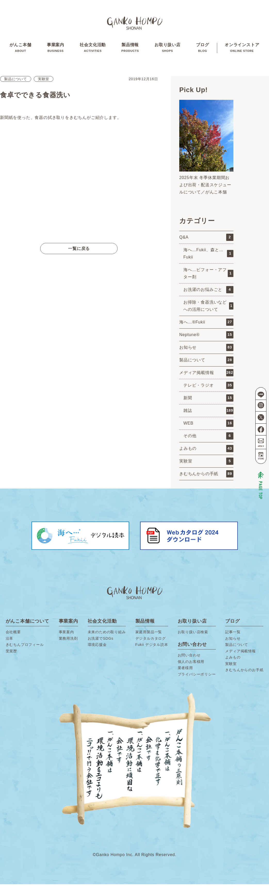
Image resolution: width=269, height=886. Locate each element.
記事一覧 (232, 634)
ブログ (202, 48)
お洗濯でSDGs (100, 640)
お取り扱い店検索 (193, 634)
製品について (15, 81)
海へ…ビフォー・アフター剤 (208, 275)
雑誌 (208, 412)
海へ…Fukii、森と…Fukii (208, 255)
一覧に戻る (79, 250)
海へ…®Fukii (206, 324)
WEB (208, 425)
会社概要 (13, 634)
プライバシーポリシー (197, 676)
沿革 (9, 640)
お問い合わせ (189, 657)
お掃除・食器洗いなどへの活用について (208, 307)
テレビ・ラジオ (208, 387)
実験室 (43, 81)
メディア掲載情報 (206, 374)
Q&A (206, 239)
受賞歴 (11, 653)
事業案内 (55, 48)
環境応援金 (97, 646)
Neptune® (206, 336)
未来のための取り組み (107, 634)
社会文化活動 (93, 48)
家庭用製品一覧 (148, 634)
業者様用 (185, 670)
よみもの (206, 450)
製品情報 (130, 48)
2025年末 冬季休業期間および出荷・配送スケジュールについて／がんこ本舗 (205, 186)
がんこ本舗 (20, 48)
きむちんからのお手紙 (244, 672)
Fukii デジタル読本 (151, 646)
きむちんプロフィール (25, 646)
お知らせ (206, 349)
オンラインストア (242, 48)
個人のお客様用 (191, 663)
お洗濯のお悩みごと (208, 291)
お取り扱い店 (167, 48)
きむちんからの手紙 (206, 475)
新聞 (208, 399)
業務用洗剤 (68, 640)
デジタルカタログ (150, 640)
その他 (208, 437)
